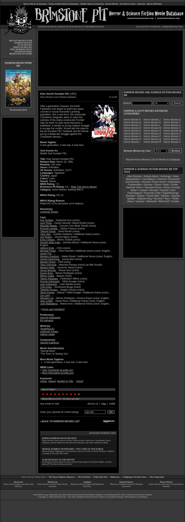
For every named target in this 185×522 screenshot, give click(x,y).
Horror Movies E (132, 130)
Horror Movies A (132, 119)
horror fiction (62, 484)
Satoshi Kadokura (49, 342)
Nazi (173, 190)
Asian (176, 176)
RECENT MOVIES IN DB (20, 41)
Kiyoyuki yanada (48, 228)
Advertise (141, 4)
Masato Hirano (48, 262)
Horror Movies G (132, 136)
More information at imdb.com (58, 373)
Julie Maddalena (48, 303)
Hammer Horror (134, 187)
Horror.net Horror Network (141, 495)
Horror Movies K (152, 122)
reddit (112, 403)
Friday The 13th (100, 477)
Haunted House (153, 187)
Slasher (165, 195)
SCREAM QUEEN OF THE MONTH (58, 460)
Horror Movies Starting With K (67, 189)
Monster (154, 190)
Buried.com (53, 482)
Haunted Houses (126, 482)
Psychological (134, 193)
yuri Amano (46, 237)
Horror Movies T (172, 122)
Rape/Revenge (170, 193)
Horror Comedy (172, 187)
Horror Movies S (172, 119)
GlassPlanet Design (116, 497)
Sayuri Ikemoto (48, 270)
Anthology (165, 176)
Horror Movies (166, 482)
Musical (164, 190)
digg (103, 403)
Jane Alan (45, 234)
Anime (43, 381)
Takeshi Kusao (48, 231)
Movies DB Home (154, 4)
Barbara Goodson (49, 256)
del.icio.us (92, 403)
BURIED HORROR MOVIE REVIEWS (59, 438)
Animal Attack (151, 176)
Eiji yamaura (46, 320)
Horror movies (43, 484)
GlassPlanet (142, 497)
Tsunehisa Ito (47, 328)
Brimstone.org (55, 495)
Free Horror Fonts (128, 4)
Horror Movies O (152, 133)
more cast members (53, 309)
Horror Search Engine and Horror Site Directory (18, 485)
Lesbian (143, 190)
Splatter (131, 198)
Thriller (175, 198)
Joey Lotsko (46, 301)
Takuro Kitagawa (49, 278)
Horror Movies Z (172, 139)
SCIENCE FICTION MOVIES (69, 27)
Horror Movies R (152, 142)
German (148, 184)
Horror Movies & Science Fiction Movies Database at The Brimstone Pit (91, 495)
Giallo (166, 184)
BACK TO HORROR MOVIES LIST (60, 421)
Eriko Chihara (47, 239)
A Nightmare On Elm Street (134, 477)
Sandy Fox (45, 253)
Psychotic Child (152, 193)
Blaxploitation (133, 179)
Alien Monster (134, 176)
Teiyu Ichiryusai (48, 264)
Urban (130, 201)
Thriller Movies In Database (92, 4)
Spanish (175, 195)
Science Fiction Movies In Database (63, 4)
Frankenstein (134, 184)
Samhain (87, 482)
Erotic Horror (159, 181)
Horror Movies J (152, 119)
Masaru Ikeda (47, 267)
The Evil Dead (84, 477)
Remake (130, 195)
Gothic (174, 184)
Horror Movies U (172, 125)
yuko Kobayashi (48, 284)
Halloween (114, 477)
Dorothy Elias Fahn (50, 242)
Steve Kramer (47, 292)
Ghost (157, 184)
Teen (167, 198)
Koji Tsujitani (46, 220)
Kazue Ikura (46, 273)
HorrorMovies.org (40, 495)
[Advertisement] (18, 177)
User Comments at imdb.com (57, 370)
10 (79, 394)
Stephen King (144, 198)
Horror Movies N (152, 130)
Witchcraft (163, 201)
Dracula (146, 181)
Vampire (140, 201)
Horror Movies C (132, 125)
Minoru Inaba (47, 276)
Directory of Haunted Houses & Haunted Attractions (126, 485)
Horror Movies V (172, 128)
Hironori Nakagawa (50, 317)
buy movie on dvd (49, 403)
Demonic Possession (169, 179)
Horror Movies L (152, 125)
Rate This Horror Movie (83, 186)
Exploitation (174, 181)
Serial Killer (153, 195)
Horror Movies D (132, 128)
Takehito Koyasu (49, 289)
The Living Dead (157, 477)
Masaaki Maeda (48, 225)
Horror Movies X (172, 133)
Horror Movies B (132, 122)
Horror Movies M (152, 128)
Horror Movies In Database (35, 4)
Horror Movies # (172, 142)
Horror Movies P (152, 136)
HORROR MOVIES (46, 27)
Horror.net (18, 482)
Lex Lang (45, 295)
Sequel (52, 381)
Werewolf (151, 201)
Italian (134, 190)
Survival (158, 198)
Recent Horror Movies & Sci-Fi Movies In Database (153, 159)
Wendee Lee (47, 298)
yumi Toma (46, 223)
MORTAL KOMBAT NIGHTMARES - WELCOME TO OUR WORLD (72, 449)
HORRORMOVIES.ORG (172, 27)
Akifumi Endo (47, 248)
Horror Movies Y (172, 136)
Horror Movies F (132, 133)
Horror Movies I (132, 142)
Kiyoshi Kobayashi (50, 281)
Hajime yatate (47, 334)
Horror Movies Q (152, 139)
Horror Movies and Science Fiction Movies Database (166, 485)
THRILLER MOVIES (22, 47)
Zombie (175, 201)
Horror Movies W (172, 130)
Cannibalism (148, 179)
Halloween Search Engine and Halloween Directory (87, 485)
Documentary (133, 181)
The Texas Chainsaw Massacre (62, 477)
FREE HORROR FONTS (21, 49)
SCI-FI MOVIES (24, 45)
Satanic (141, 195)
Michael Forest (48, 250)
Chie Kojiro (46, 287)
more (79, 381)
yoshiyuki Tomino (49, 212)
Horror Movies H (132, 139)
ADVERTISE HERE (23, 51)
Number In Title (65, 381)
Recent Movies (112, 4)
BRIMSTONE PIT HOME (20, 54)
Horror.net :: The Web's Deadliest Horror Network (78, 497)
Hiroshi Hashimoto (50, 259)
